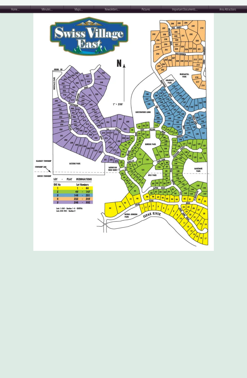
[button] (47, 9)
